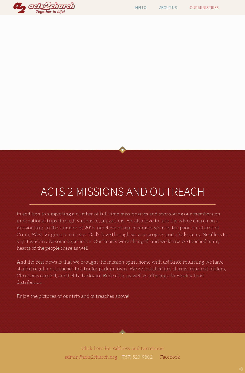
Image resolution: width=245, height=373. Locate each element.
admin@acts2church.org (91, 357)
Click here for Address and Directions (122, 348)
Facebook (170, 357)
